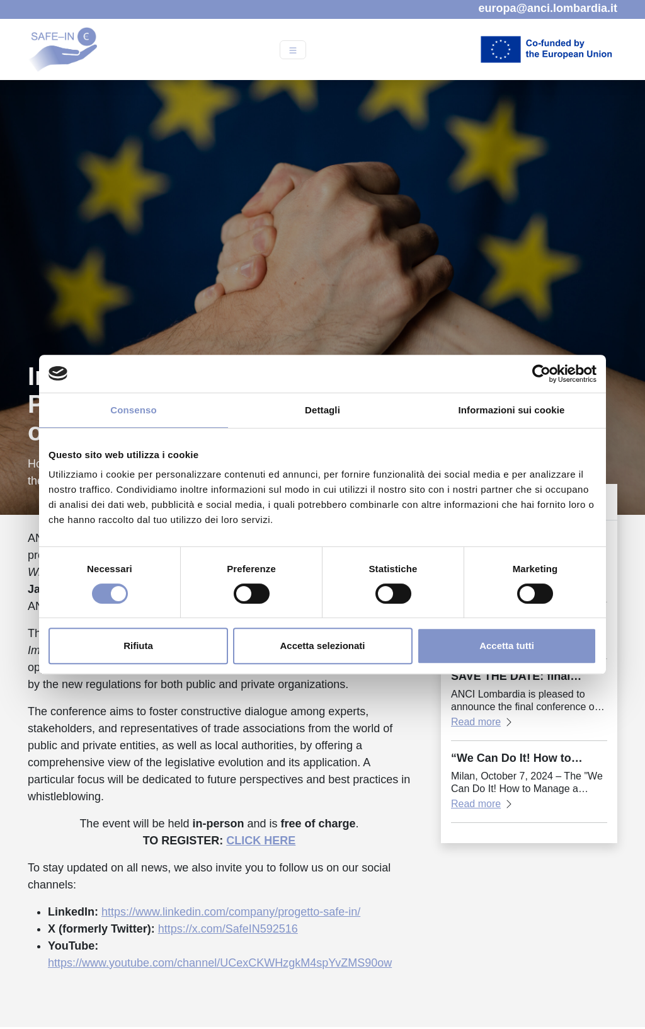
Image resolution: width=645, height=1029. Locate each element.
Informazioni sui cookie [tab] (512, 410)
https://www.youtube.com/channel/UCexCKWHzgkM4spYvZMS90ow (220, 963)
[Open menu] (293, 49)
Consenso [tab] (133, 410)
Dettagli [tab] (322, 410)
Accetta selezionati (322, 645)
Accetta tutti (506, 645)
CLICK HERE (260, 840)
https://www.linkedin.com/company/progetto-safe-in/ (230, 911)
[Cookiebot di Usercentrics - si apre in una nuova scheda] (541, 373)
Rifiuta (138, 645)
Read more (476, 721)
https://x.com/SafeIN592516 (228, 929)
